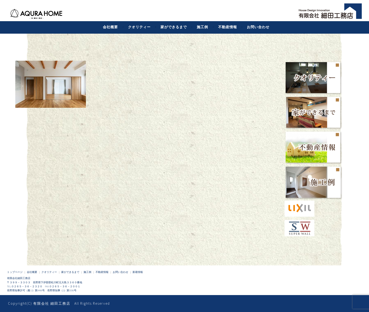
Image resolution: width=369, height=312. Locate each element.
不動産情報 (227, 27)
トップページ (15, 272)
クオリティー (139, 27)
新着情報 (137, 272)
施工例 (202, 27)
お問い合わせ (258, 27)
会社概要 (110, 27)
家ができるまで (173, 27)
